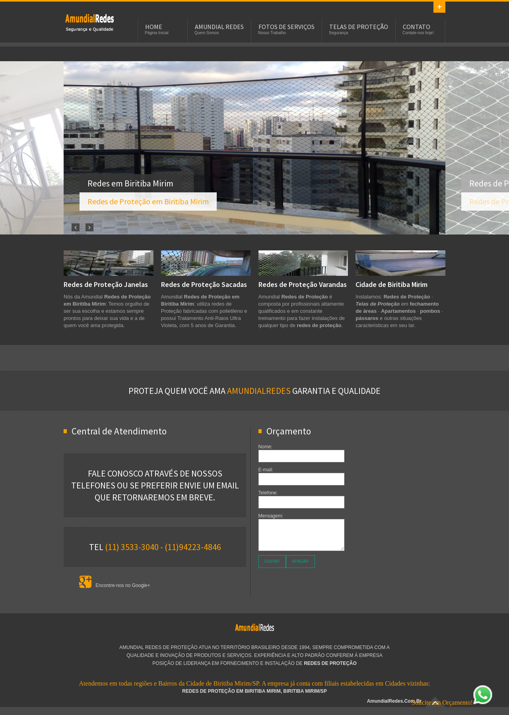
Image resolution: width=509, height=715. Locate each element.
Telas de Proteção (358, 27)
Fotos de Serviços (286, 27)
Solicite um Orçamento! (452, 702)
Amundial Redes (219, 27)
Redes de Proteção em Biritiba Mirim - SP (89, 22)
